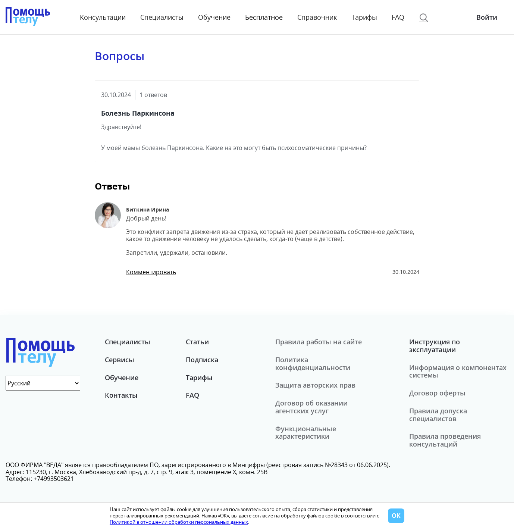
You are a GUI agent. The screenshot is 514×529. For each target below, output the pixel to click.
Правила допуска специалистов (438, 414)
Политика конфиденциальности (312, 363)
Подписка (202, 359)
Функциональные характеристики (305, 432)
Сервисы (119, 359)
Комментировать (151, 272)
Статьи (197, 341)
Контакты (121, 395)
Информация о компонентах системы (458, 371)
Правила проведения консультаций (445, 440)
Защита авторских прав (315, 385)
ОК (396, 515)
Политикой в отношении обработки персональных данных (179, 522)
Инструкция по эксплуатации (434, 345)
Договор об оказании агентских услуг (311, 406)
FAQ (398, 17)
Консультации (103, 17)
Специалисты (162, 17)
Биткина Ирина (147, 209)
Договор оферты (437, 392)
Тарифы (364, 17)
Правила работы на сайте (318, 341)
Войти (486, 17)
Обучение (214, 17)
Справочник (317, 17)
